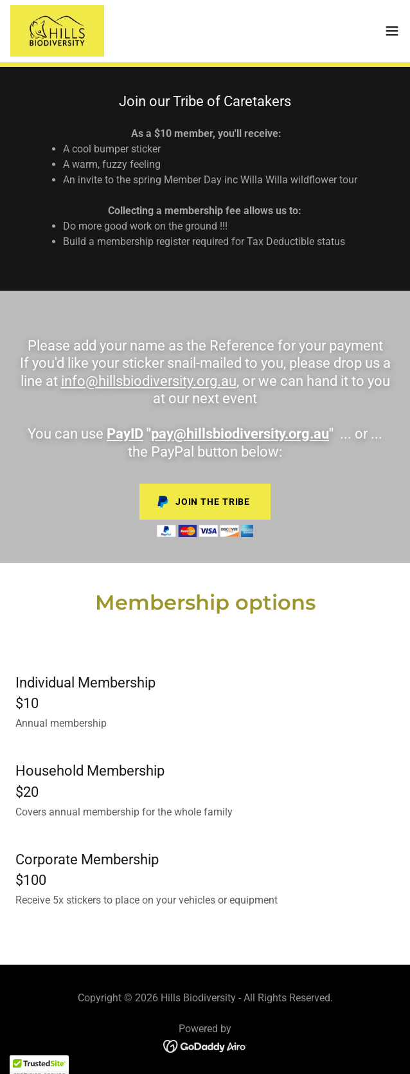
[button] (392, 31)
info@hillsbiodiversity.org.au (148, 381)
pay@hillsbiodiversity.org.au (240, 434)
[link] (57, 31)
